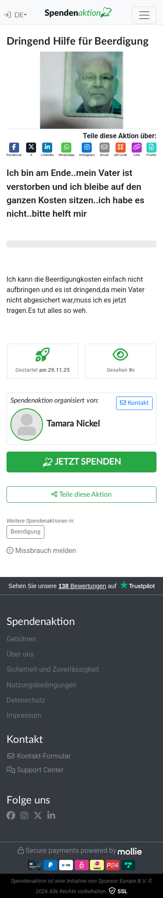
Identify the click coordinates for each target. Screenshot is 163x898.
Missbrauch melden (41, 551)
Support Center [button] (35, 770)
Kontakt (134, 403)
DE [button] (18, 15)
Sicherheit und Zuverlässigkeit (53, 669)
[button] (14, 150)
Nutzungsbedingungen (41, 685)
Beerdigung (25, 532)
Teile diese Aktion (81, 494)
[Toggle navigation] (144, 15)
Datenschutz (26, 700)
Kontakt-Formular (39, 756)
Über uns (20, 654)
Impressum (24, 715)
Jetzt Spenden (82, 462)
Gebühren (22, 639)
